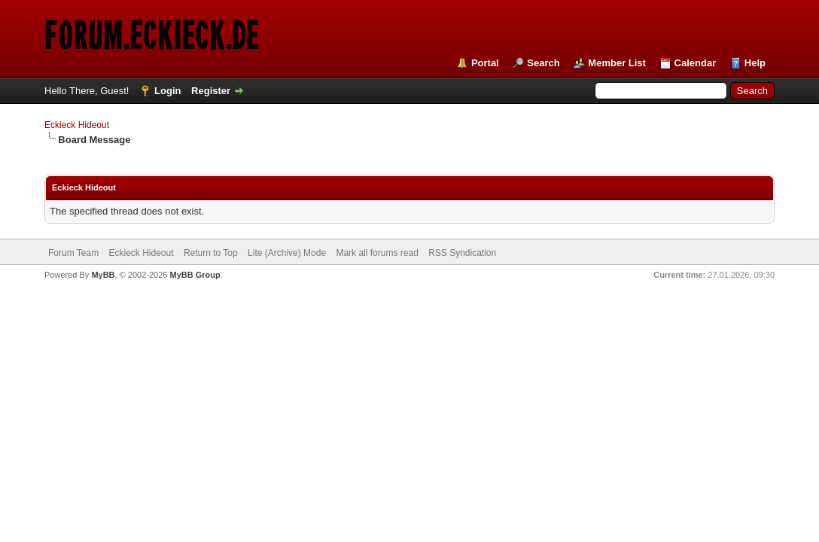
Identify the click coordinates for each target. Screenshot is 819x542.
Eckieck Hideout (76, 125)
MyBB (102, 274)
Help (755, 63)
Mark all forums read (377, 253)
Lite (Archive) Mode (287, 253)
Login (167, 90)
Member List (617, 63)
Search (543, 63)
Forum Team (73, 253)
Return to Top (211, 253)
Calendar (695, 63)
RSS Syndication (462, 253)
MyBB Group (194, 274)
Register (210, 90)
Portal (485, 63)
